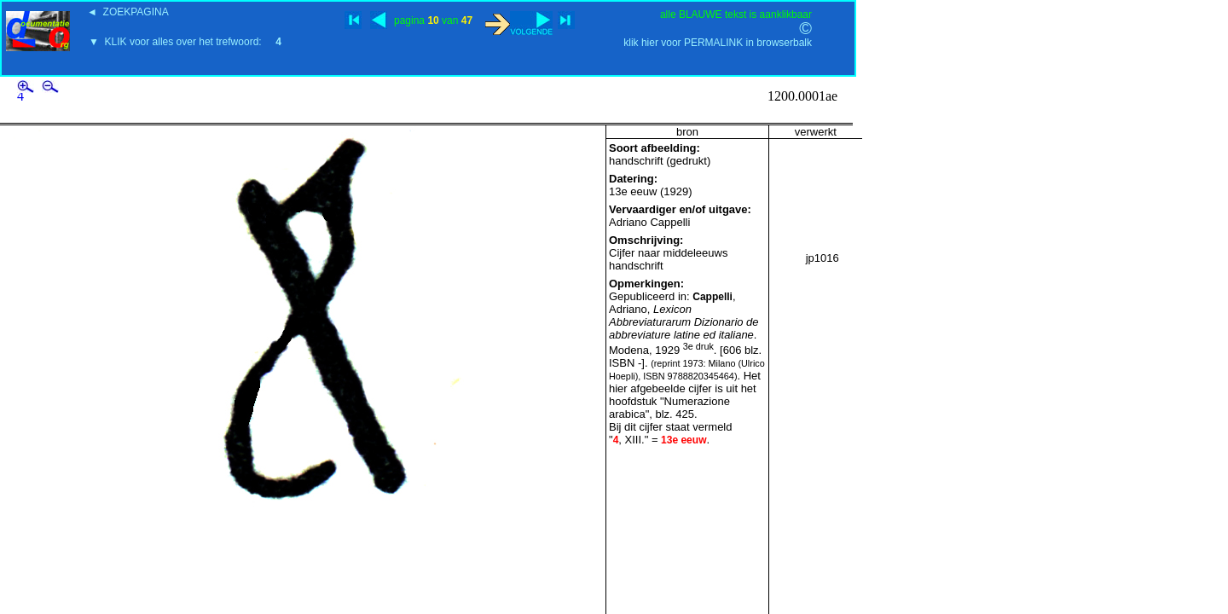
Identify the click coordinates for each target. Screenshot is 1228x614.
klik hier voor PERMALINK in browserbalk (717, 43)
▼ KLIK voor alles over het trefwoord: (185, 42)
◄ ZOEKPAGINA (128, 12)
